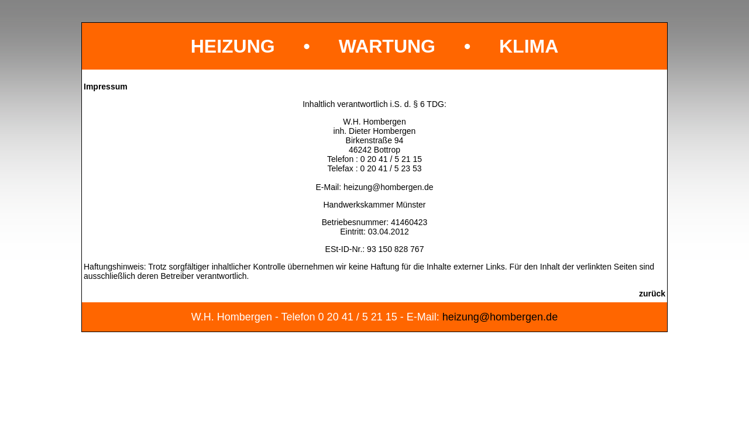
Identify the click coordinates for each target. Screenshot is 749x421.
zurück (652, 293)
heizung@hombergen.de (388, 187)
